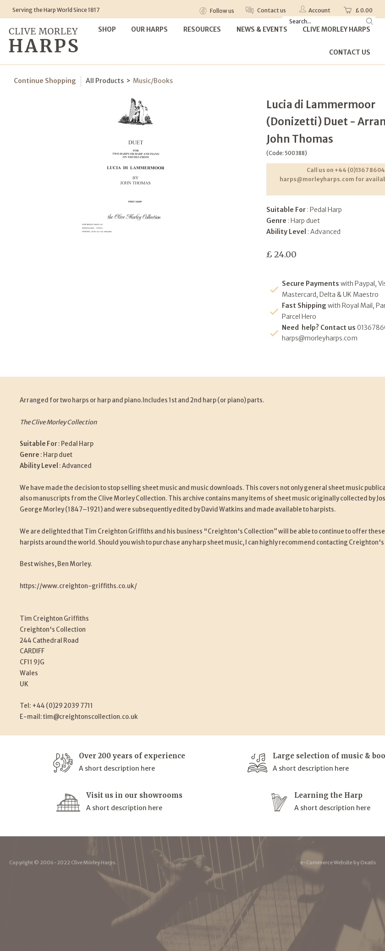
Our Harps (149, 29)
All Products (105, 81)
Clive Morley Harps (336, 29)
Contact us (271, 10)
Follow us (221, 10)
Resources (202, 29)
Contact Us (349, 52)
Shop (107, 29)
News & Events (261, 29)
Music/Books (153, 81)
